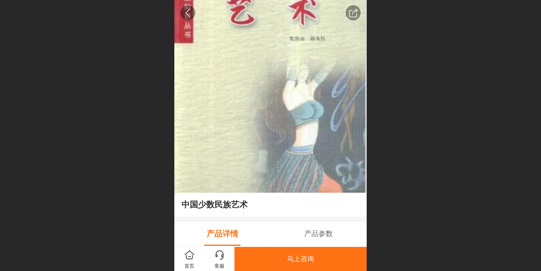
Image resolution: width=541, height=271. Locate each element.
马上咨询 (300, 259)
